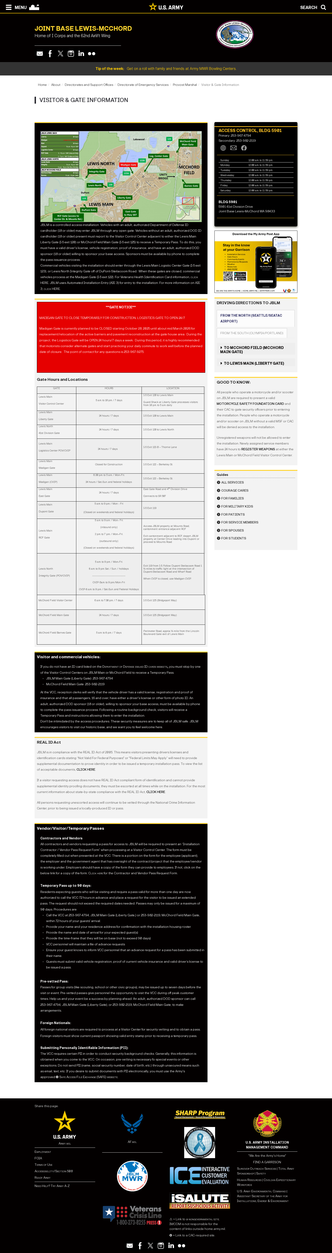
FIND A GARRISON (267, 1162)
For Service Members (239, 522)
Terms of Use (43, 1165)
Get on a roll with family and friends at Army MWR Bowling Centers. (166, 68)
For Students (233, 538)
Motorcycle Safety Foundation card (250, 404)
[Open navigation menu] (15, 7)
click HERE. (52, 289)
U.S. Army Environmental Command (261, 1191)
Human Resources (249, 1180)
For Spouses (232, 530)
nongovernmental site (203, 1219)
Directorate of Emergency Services (143, 85)
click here (86, 770)
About (55, 85)
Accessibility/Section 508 (54, 1171)
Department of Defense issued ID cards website (134, 667)
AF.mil (132, 1142)
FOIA (38, 1158)
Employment (43, 1152)
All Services (232, 482)
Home (42, 85)
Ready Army (42, 1178)
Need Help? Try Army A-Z (52, 1186)
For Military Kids (237, 506)
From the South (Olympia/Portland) (251, 333)
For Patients (233, 515)
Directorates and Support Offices (89, 85)
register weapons (258, 449)
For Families (232, 498)
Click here (95, 873)
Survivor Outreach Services (256, 1169)
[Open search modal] (314, 7)
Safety (261, 1173)
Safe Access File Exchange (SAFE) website (88, 1077)
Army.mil (65, 1143)
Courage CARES (235, 491)
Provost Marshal (185, 85)
